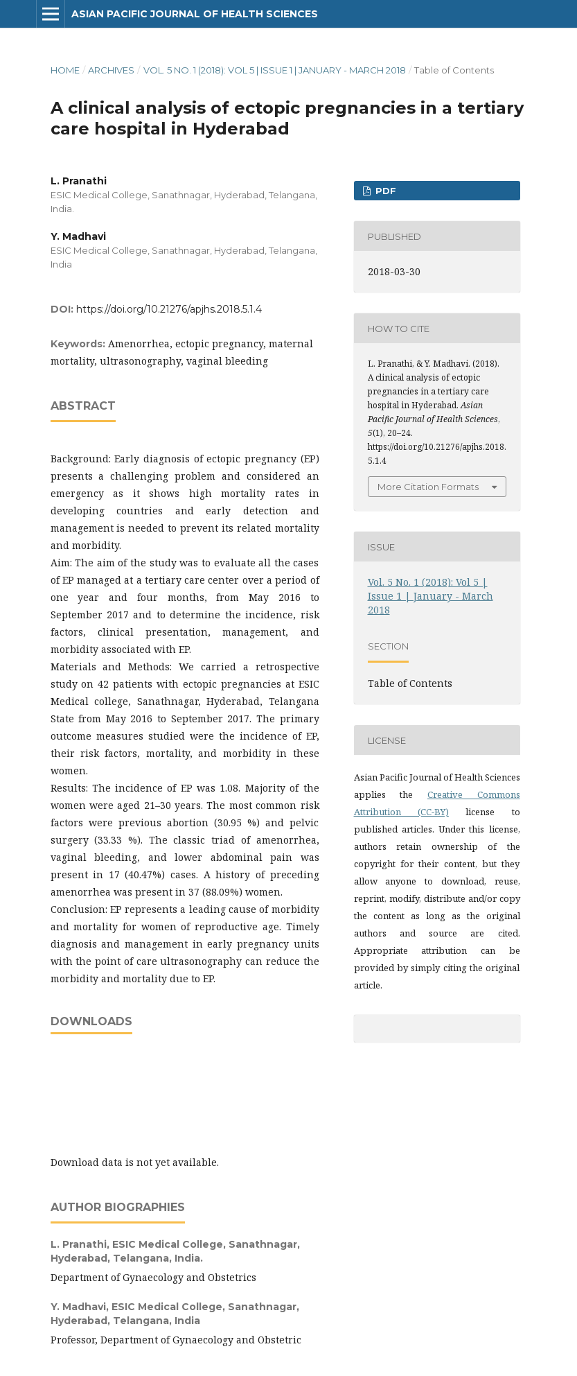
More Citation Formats (428, 486)
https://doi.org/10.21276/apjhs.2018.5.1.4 (169, 309)
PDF (384, 190)
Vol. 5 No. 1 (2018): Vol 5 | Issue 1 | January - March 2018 (274, 70)
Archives (111, 70)
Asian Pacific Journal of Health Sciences (194, 14)
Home (65, 70)
